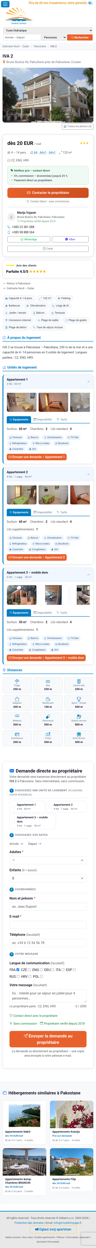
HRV (26, 977)
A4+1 (43, 152)
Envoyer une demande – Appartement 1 (37, 457)
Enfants (23, 870)
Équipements (18, 419)
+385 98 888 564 (20, 232)
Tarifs (62, 419)
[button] (48, 269)
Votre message (28, 985)
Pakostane (40, 46)
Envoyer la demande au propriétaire (48, 1039)
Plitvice (61, 1237)
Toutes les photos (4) (78, 126)
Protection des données (28, 1222)
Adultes (16, 852)
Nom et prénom (22, 898)
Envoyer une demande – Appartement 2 (37, 557)
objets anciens (13, 1237)
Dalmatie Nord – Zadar (16, 46)
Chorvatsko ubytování (77, 1237)
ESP (71, 970)
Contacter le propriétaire (48, 193)
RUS (14, 977)
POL (38, 977)
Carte (48, 248)
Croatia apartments (44, 1237)
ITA (60, 970)
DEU (49, 970)
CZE (26, 970)
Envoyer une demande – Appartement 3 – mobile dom (46, 657)
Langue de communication (36, 963)
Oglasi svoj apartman (53, 1229)
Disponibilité (43, 419)
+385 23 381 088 (20, 227)
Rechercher (80, 37)
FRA (14, 970)
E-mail (15, 916)
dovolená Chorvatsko (48, 1241)
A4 (35, 152)
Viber (70, 239)
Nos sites (28, 1237)
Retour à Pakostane (16, 283)
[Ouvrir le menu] (5, 4)
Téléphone (24, 935)
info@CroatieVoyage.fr (68, 1222)
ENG (37, 970)
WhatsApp (29, 239)
